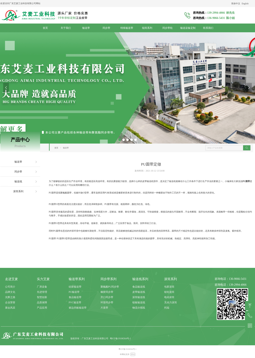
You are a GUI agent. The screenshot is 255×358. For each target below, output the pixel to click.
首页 (56, 148)
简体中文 (235, 3)
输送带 (66, 148)
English (245, 3)
